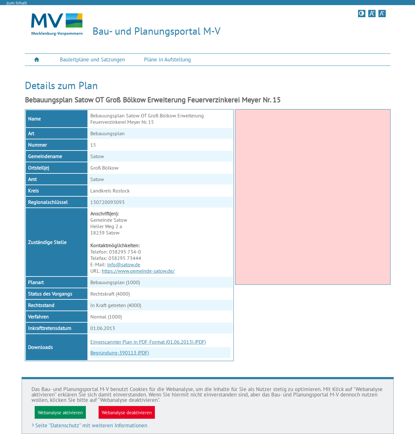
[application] (312, 196)
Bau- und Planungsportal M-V (156, 31)
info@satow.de (123, 264)
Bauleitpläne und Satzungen (92, 59)
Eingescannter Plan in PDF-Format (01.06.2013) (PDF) (148, 342)
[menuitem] (37, 60)
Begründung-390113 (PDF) (119, 352)
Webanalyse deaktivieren (127, 412)
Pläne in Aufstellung (167, 59)
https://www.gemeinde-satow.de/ (138, 271)
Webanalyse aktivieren (60, 412)
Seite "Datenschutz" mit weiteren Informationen (91, 425)
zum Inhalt (16, 3)
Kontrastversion (362, 13)
